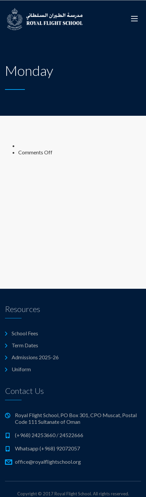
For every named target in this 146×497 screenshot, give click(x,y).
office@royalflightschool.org (48, 461)
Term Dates (25, 345)
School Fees (25, 333)
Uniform (21, 369)
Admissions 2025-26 (35, 357)
